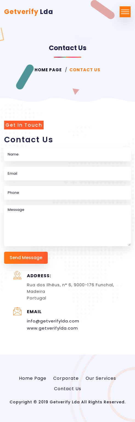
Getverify (28, 11)
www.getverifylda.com (52, 328)
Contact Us (67, 389)
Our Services (101, 378)
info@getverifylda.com (53, 321)
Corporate (66, 378)
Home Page (48, 70)
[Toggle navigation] (125, 11)
